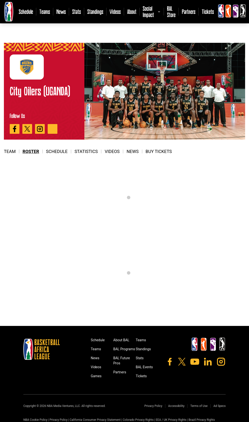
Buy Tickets (159, 151)
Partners (189, 11)
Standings (95, 11)
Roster (31, 151)
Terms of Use (199, 406)
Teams (44, 11)
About (131, 11)
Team (10, 151)
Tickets (208, 11)
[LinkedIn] (207, 361)
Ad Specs (219, 406)
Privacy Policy (153, 406)
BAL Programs (124, 349)
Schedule (26, 11)
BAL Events (144, 367)
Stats (76, 11)
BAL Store (171, 11)
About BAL (121, 340)
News (61, 11)
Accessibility (176, 406)
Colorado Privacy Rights (138, 420)
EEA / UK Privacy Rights (171, 420)
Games (96, 376)
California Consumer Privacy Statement (95, 420)
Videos (115, 11)
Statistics (86, 151)
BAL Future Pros (121, 360)
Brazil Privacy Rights (202, 420)
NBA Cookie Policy (35, 420)
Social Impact (148, 11)
